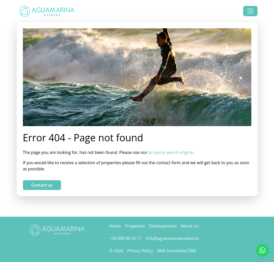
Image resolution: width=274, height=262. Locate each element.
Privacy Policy (140, 251)
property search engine (170, 152)
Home (115, 226)
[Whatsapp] (262, 250)
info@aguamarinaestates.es (172, 238)
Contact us (41, 185)
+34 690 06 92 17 (125, 238)
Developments (163, 226)
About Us (190, 226)
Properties (135, 226)
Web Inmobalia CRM (176, 251)
